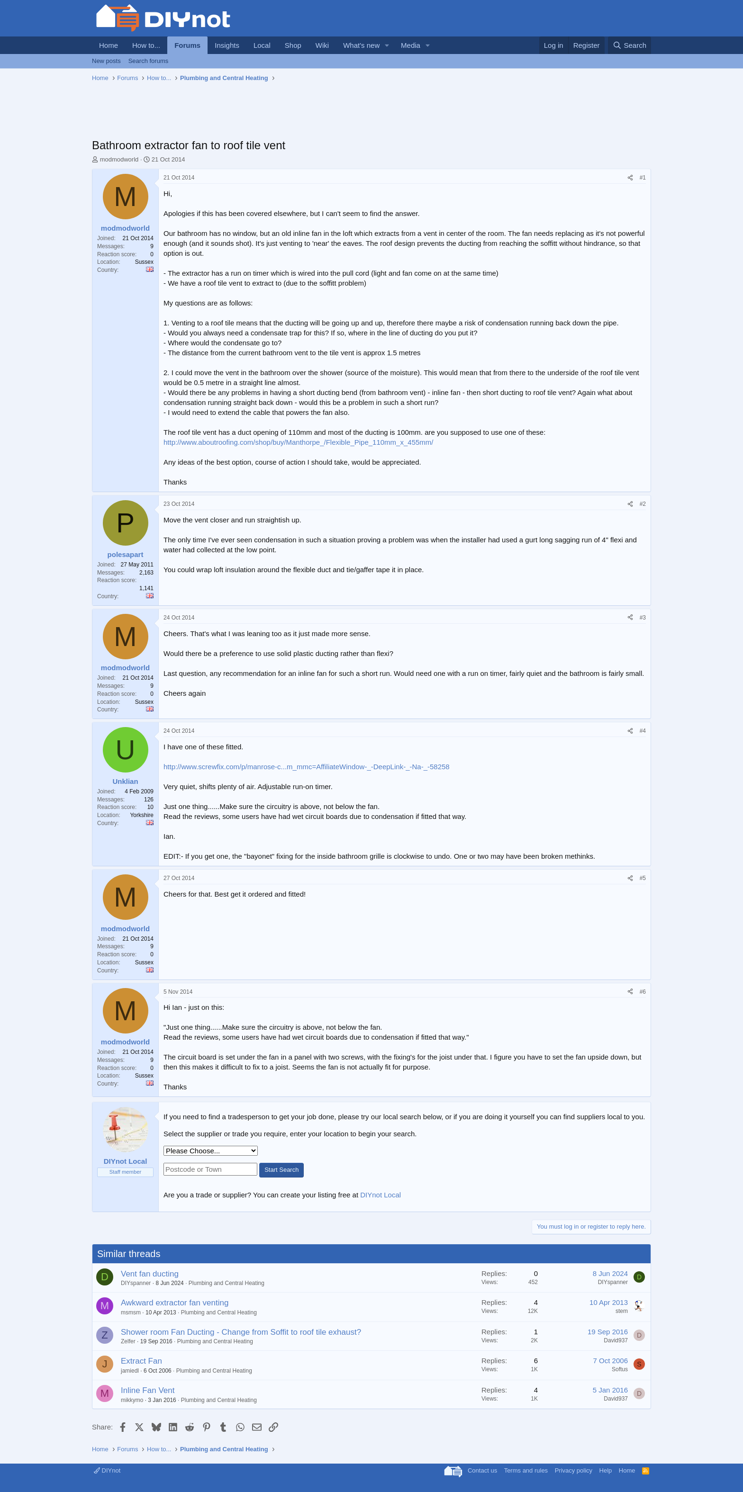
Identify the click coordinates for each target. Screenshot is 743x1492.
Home (108, 45)
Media (410, 45)
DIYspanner (136, 1283)
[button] (387, 45)
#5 (643, 878)
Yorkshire (142, 815)
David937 (616, 1340)
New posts (106, 60)
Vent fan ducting (150, 1273)
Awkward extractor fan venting (174, 1302)
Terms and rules (526, 1470)
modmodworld (119, 159)
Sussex (144, 262)
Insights (227, 45)
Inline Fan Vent (147, 1390)
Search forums (148, 60)
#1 (643, 177)
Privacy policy (573, 1470)
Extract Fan (141, 1361)
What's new (361, 45)
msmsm (131, 1312)
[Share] (630, 177)
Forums (187, 45)
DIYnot (107, 1470)
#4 (643, 731)
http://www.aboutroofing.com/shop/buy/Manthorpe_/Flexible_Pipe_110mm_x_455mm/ (298, 442)
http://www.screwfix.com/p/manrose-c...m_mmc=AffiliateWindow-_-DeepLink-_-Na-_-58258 (306, 767)
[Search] (629, 45)
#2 (643, 504)
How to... (146, 45)
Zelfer (128, 1341)
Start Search (281, 1169)
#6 (643, 992)
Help (605, 1470)
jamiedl (130, 1370)
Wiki (322, 45)
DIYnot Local (380, 1195)
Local (262, 45)
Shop (293, 45)
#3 (643, 617)
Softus (620, 1369)
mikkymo (132, 1400)
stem (622, 1311)
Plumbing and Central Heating (226, 1283)
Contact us (482, 1470)
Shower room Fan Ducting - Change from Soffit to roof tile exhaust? (241, 1332)
